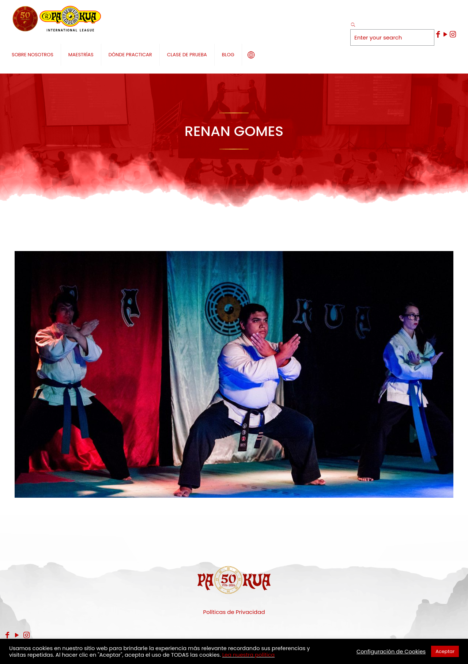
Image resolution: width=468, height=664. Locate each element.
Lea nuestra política (248, 655)
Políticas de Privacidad (234, 612)
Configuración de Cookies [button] (391, 651)
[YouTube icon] (445, 34)
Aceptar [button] (444, 651)
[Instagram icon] (452, 34)
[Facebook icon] (438, 34)
